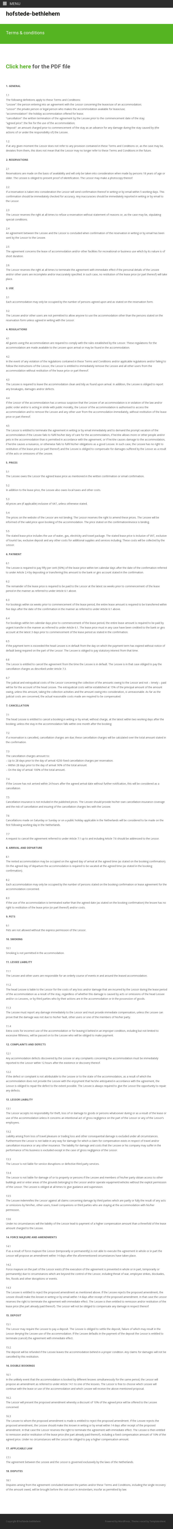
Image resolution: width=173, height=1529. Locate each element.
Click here (18, 66)
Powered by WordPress (117, 1521)
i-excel (142, 1521)
